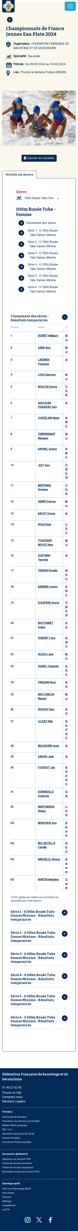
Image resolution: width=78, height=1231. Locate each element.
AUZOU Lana (45, 654)
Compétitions (9, 1205)
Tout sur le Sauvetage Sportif (16, 1188)
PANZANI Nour (47, 682)
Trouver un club (11, 1092)
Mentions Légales (13, 1101)
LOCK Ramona (46, 374)
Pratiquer (6, 1197)
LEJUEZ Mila (45, 721)
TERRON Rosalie (47, 570)
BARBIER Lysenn (48, 586)
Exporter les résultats (39, 158)
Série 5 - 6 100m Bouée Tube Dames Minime (38, 278)
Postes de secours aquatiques (17, 1167)
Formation (7, 1112)
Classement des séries (37, 223)
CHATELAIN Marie (48, 418)
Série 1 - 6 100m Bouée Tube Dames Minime (38, 233)
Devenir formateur (11, 1138)
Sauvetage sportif (11, 1183)
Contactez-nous (12, 1097)
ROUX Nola (44, 524)
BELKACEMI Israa (48, 746)
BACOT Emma (46, 513)
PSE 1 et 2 (7, 1129)
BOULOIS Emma (47, 386)
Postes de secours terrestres (17, 1163)
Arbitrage (6, 1201)
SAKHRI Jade (46, 756)
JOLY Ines (44, 465)
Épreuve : (22, 192)
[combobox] (42, 198)
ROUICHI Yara (46, 709)
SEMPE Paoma (47, 501)
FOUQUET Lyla (46, 767)
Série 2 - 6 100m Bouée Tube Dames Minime (38, 244)
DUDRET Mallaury (48, 335)
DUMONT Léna (46, 638)
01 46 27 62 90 (12, 1087)
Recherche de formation (14, 1117)
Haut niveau (8, 1193)
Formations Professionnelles (16, 1142)
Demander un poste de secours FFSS (20, 1171)
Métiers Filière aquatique (14, 1125)
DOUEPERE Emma (48, 602)
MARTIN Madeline (48, 879)
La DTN (5, 1209)
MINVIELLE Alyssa (49, 859)
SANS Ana (44, 347)
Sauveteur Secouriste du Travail (18, 1133)
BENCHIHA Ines (47, 823)
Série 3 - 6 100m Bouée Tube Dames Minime (38, 255)
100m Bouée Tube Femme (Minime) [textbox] (42, 198)
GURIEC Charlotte (48, 666)
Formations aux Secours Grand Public (21, 1121)
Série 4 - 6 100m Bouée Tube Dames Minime (38, 267)
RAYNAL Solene (47, 449)
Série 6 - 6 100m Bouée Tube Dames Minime (38, 289)
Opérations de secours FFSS (16, 1159)
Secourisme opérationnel (15, 1154)
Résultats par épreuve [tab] (19, 174)
